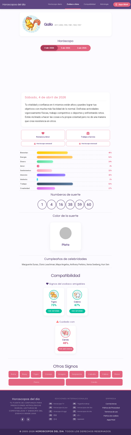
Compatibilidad (89, 4)
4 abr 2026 (49, 48)
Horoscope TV (56, 404)
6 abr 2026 (81, 48)
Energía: (23, 157)
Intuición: (24, 175)
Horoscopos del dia (13, 4)
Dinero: (23, 162)
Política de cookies (111, 416)
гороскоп (78, 419)
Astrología (104, 4)
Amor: (22, 166)
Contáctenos (111, 404)
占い (77, 415)
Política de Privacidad (111, 408)
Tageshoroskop (81, 404)
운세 (53, 419)
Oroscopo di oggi (58, 411)
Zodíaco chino (73, 4)
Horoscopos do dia (82, 411)
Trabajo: (23, 184)
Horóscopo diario (55, 4)
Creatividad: (25, 188)
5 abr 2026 (65, 48)
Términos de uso (111, 412)
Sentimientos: (25, 170)
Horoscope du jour (58, 408)
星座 (53, 415)
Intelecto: (24, 179)
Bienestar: (24, 153)
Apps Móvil (122, 4)
